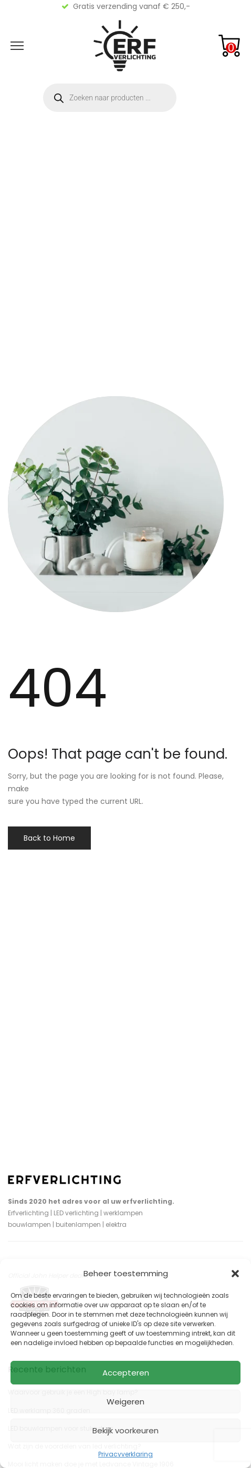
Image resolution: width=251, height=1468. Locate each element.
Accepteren (125, 1372)
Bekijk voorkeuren (125, 1430)
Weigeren (125, 1401)
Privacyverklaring (125, 1454)
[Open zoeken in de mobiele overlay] (110, 97)
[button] (235, 1273)
